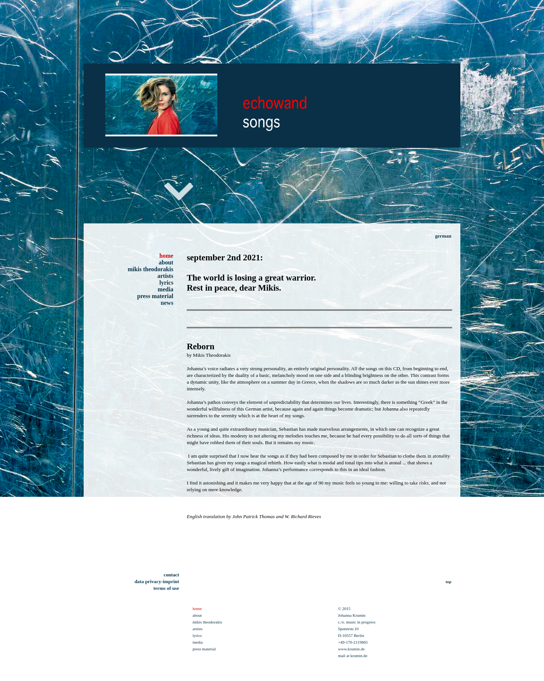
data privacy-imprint (156, 581)
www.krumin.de (351, 649)
